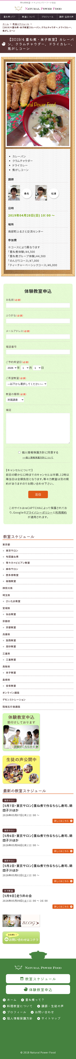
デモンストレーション (14, 699)
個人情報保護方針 (20, 1018)
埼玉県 (6, 595)
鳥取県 (6, 666)
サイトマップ (51, 1018)
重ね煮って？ (35, 999)
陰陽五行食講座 (11, 706)
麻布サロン (12, 569)
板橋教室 (11, 581)
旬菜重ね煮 (12, 556)
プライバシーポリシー (39, 512)
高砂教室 (11, 646)
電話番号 (11, 346)
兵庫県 (6, 634)
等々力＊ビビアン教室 (18, 562)
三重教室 (11, 659)
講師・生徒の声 (52, 1006)
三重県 (6, 653)
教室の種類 (16, 394)
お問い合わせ (44, 1012)
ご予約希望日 (17, 362)
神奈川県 (8, 588)
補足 (8, 410)
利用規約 (61, 512)
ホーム (6, 23)
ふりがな (15, 315)
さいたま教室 (13, 601)
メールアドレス (18, 331)
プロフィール (16, 1012)
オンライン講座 (11, 692)
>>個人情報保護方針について (38, 457)
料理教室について (20, 1006)
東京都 (6, 544)
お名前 (13, 299)
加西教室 (11, 640)
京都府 (6, 621)
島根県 (6, 679)
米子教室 (11, 672)
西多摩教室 (12, 575)
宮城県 (6, 608)
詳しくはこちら (61, 820)
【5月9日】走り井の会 (17, 895)
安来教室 (11, 685)
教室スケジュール (21, 23)
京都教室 (11, 627)
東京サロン (12, 550)
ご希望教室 (16, 378)
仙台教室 (11, 614)
